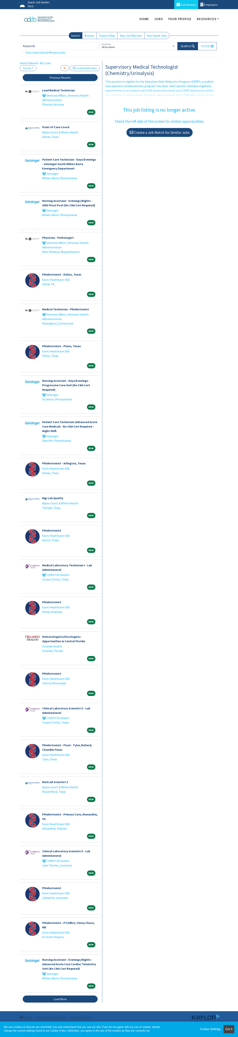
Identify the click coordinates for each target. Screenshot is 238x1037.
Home (144, 19)
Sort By (27, 68)
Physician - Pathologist (58, 237)
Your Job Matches (131, 35)
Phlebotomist (51, 530)
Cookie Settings (210, 1029)
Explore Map (107, 35)
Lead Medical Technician (58, 90)
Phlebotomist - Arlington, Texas (64, 463)
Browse (89, 35)
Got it (228, 1029)
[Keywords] (60, 46)
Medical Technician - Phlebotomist (65, 309)
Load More (60, 999)
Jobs (158, 19)
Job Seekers (186, 4)
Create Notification (85, 68)
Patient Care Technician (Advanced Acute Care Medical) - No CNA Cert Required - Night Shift (69, 426)
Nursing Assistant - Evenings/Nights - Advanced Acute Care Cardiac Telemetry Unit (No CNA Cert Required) (69, 964)
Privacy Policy (80, 1017)
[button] (207, 46)
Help (26, 1017)
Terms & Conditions (51, 1017)
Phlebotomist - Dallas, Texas (61, 274)
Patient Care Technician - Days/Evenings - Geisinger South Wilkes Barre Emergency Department (69, 164)
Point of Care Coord (55, 127)
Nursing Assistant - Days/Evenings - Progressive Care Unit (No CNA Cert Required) (66, 385)
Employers (209, 4)
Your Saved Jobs (157, 35)
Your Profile (180, 19)
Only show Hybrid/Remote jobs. (46, 52)
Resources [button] (206, 19)
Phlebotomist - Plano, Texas (61, 346)
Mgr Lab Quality (52, 498)
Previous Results (60, 77)
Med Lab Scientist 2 (55, 782)
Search (75, 35)
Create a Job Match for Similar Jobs (159, 132)
